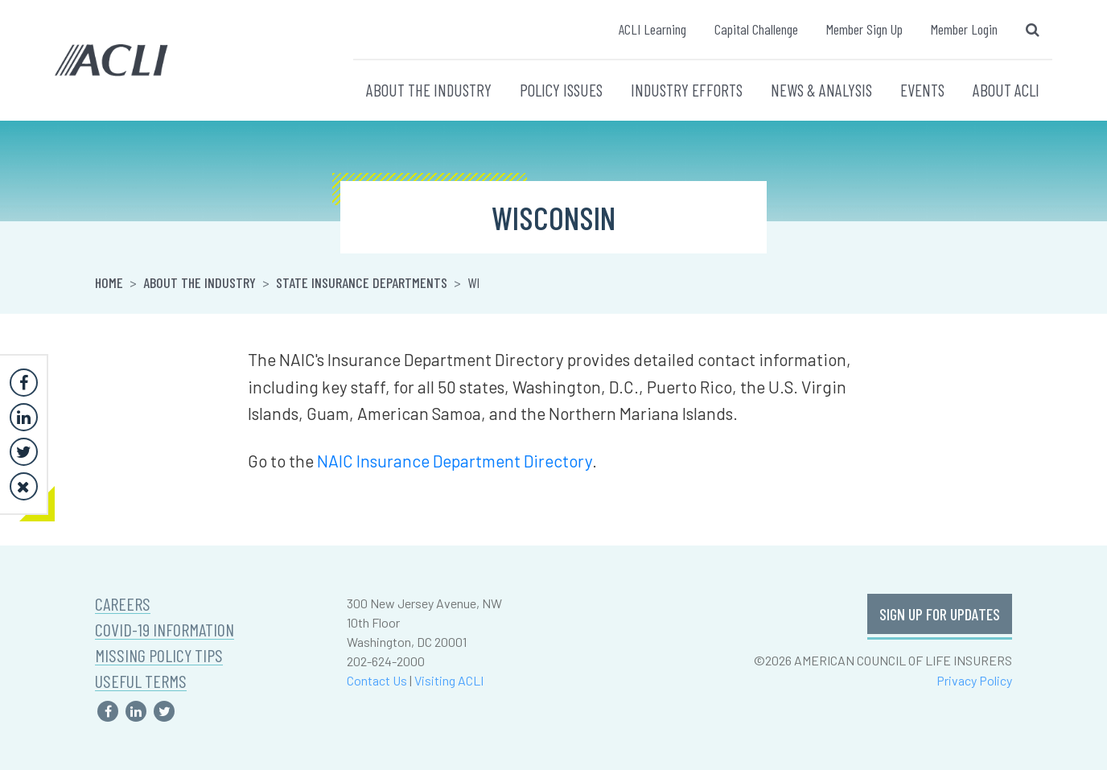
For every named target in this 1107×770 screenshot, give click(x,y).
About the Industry (199, 282)
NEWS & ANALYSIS (821, 90)
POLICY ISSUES (561, 90)
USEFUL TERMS (141, 681)
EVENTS (922, 90)
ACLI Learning (652, 29)
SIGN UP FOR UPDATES (939, 614)
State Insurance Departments (361, 282)
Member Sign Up (864, 29)
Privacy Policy (974, 680)
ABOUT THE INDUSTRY (429, 90)
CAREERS (122, 604)
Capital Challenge (756, 29)
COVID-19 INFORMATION (164, 630)
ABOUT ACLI (1006, 90)
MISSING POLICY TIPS (159, 655)
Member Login (964, 29)
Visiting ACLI (449, 680)
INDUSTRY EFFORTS (687, 90)
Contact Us (377, 680)
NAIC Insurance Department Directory (454, 461)
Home (109, 282)
